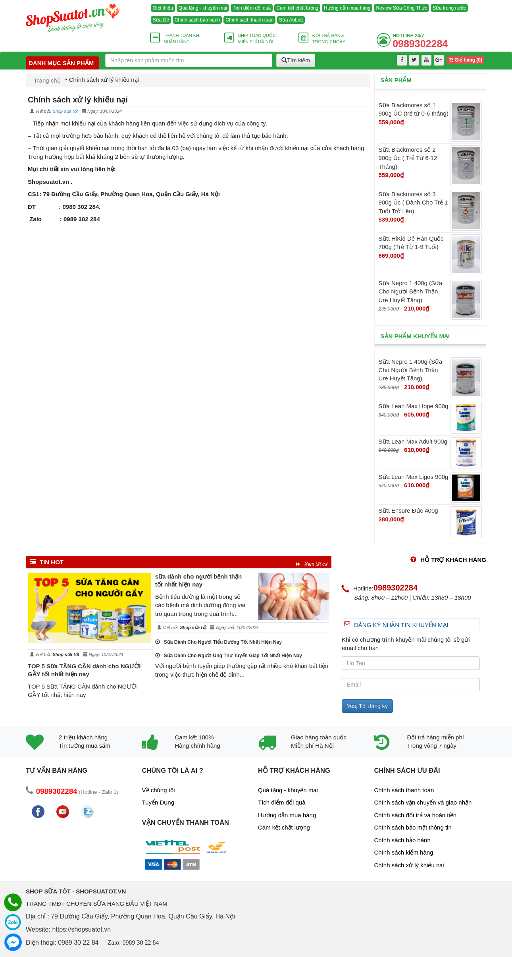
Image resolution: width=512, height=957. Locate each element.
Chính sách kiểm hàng (403, 852)
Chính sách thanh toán (249, 20)
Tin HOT (47, 562)
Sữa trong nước (449, 8)
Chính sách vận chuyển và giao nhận (423, 802)
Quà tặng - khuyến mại (203, 8)
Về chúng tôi (158, 790)
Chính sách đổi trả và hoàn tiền (415, 815)
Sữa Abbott (291, 20)
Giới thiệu (163, 8)
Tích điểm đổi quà (252, 8)
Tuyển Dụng (158, 802)
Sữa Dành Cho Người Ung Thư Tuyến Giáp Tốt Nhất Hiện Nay (228, 655)
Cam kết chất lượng (297, 8)
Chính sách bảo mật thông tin (413, 827)
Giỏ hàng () (465, 60)
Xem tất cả (311, 564)
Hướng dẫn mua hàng (347, 8)
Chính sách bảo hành (197, 20)
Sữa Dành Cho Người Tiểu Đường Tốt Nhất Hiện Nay (218, 642)
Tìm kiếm (295, 60)
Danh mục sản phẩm (61, 63)
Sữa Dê (161, 20)
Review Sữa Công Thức (401, 8)
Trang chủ (47, 80)
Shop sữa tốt (65, 111)
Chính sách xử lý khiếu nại (409, 865)
